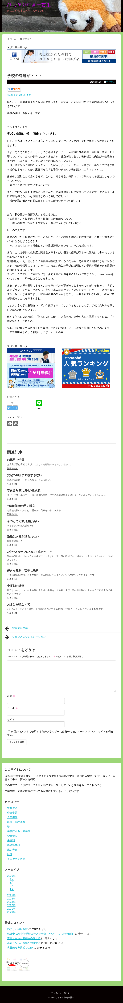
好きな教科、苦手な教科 (23, 570)
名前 (11, 696)
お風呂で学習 (15, 459)
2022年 (11, 905)
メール (12, 708)
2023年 (11, 902)
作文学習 (12, 812)
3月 (12, 882)
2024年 (11, 898)
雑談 (9, 854)
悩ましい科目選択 (17, 929)
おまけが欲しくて (18, 604)
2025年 (11, 895)
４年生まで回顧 (16, 859)
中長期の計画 (15, 586)
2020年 (11, 912)
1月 (12, 889)
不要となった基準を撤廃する (24, 938)
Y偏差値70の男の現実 (21, 505)
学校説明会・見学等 (18, 831)
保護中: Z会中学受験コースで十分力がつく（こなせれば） (40, 933)
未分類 (11, 840)
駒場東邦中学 (16, 628)
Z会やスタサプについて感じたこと (29, 551)
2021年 (11, 908)
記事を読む (12, 468)
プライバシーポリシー (61, 993)
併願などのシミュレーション (25, 637)
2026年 (11, 876)
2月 (12, 886)
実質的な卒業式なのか (20, 947)
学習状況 (110, 82)
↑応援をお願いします (19, 95)
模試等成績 (13, 845)
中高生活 (12, 808)
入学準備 (12, 817)
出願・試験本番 (16, 822)
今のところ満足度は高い (23, 521)
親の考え (12, 849)
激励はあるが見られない (23, 536)
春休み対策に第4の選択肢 (23, 490)
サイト (11, 719)
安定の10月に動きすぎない (24, 475)
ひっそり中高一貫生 (29, 5)
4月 (12, 879)
